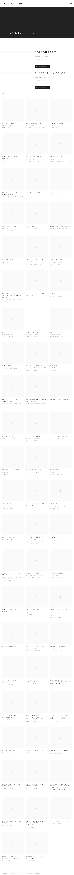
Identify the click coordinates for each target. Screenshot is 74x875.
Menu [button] (70, 4)
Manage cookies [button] (7, 871)
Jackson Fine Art (15, 4)
